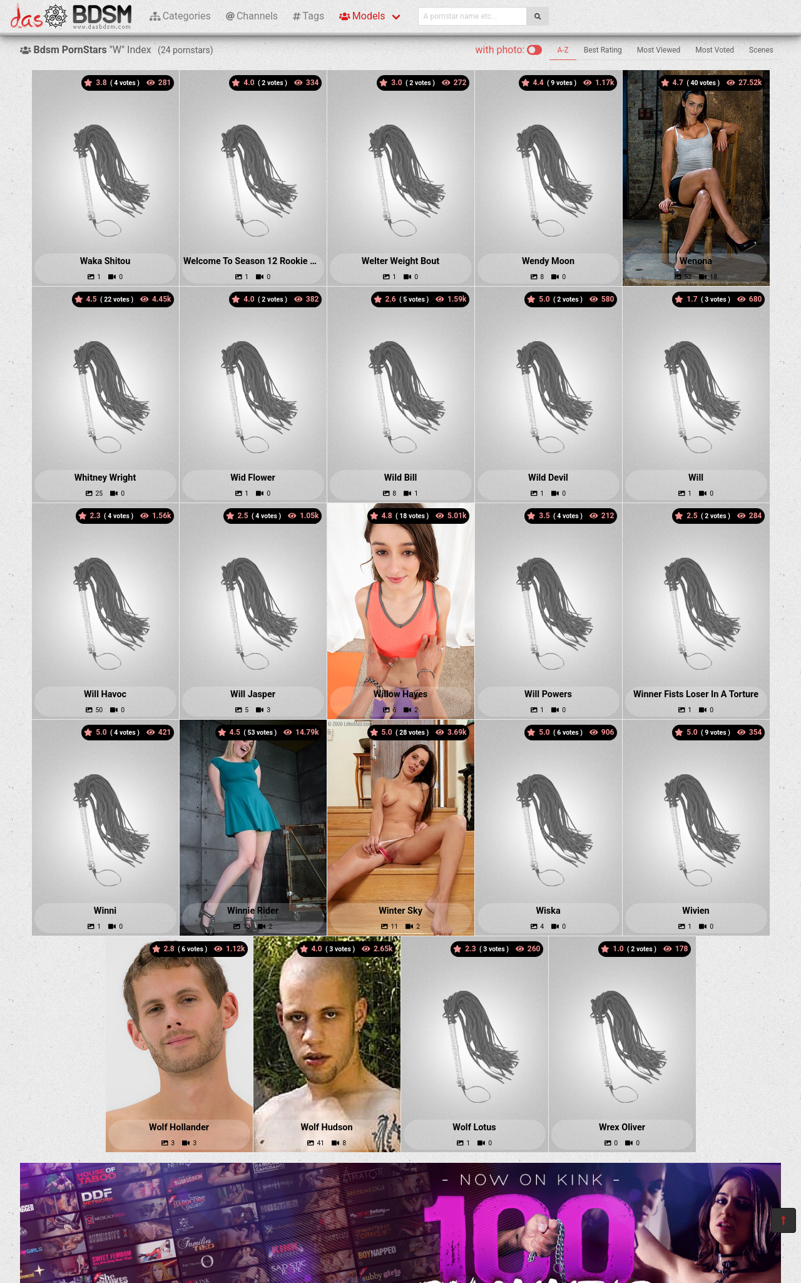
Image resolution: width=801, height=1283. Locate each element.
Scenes (761, 50)
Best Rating (603, 50)
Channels (252, 16)
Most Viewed (659, 50)
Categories (180, 16)
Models (362, 16)
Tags (308, 16)
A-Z (562, 50)
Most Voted (714, 50)
